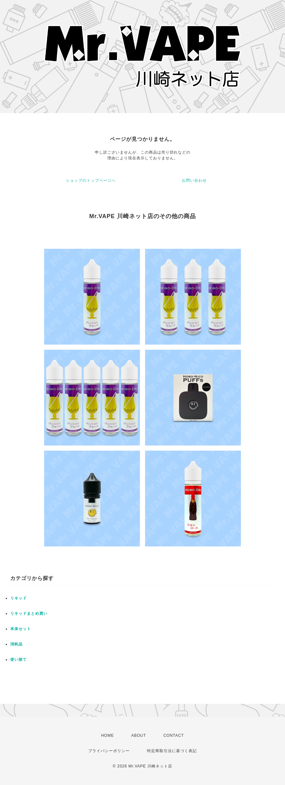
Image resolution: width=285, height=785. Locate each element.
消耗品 (16, 644)
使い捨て (18, 659)
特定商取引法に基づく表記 (172, 751)
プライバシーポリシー (109, 751)
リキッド (18, 598)
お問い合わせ (194, 180)
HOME (107, 735)
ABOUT (138, 735)
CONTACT (173, 735)
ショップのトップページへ (91, 180)
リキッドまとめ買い (29, 613)
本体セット (20, 629)
